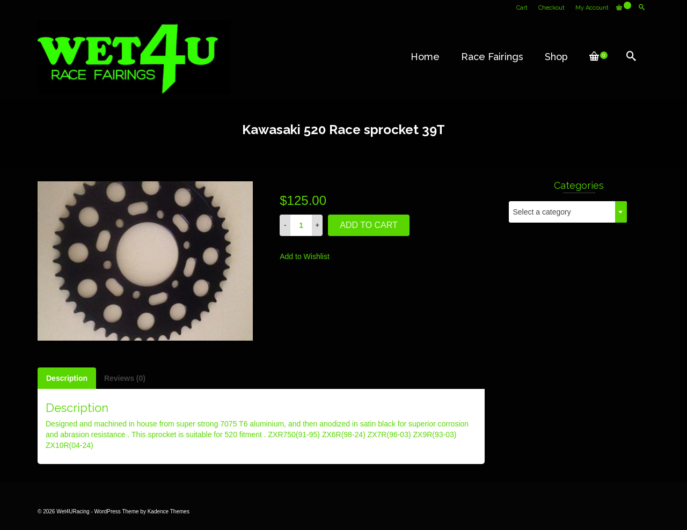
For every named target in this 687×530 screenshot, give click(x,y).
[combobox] (568, 212)
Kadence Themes (168, 511)
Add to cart (369, 225)
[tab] (67, 378)
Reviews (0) (124, 378)
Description (66, 378)
